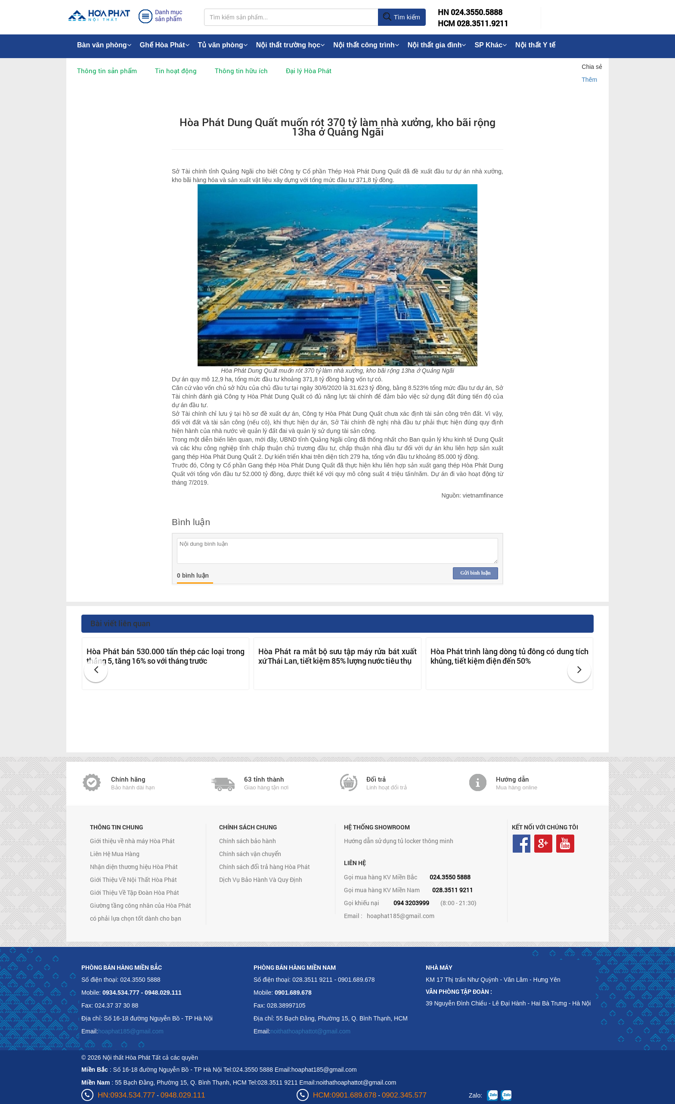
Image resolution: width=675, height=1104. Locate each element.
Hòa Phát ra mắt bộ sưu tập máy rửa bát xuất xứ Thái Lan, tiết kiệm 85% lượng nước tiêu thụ (337, 656)
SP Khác (490, 45)
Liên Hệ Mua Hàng (114, 854)
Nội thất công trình (366, 45)
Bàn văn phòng (104, 45)
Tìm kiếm (401, 17)
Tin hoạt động (176, 70)
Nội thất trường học (290, 45)
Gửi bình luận (475, 572)
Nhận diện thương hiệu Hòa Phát (134, 867)
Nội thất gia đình (437, 45)
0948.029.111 (183, 1095)
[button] (96, 670)
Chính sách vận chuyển (250, 854)
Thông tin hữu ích (241, 70)
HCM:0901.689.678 (344, 1095)
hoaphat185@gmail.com (400, 916)
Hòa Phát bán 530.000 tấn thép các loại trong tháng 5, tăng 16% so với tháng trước (166, 656)
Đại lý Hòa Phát (308, 70)
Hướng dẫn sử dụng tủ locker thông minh (398, 841)
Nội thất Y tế (535, 45)
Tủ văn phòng (223, 45)
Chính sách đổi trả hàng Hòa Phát (264, 867)
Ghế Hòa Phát (164, 45)
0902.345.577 (404, 1095)
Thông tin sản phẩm (107, 70)
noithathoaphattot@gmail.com (310, 1031)
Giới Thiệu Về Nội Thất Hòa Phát (133, 879)
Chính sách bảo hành (247, 841)
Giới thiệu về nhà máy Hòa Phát (132, 841)
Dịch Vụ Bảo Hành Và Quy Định (260, 879)
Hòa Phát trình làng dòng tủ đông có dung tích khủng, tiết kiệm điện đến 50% (509, 656)
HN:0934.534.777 (126, 1095)
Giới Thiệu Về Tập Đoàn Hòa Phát (134, 892)
